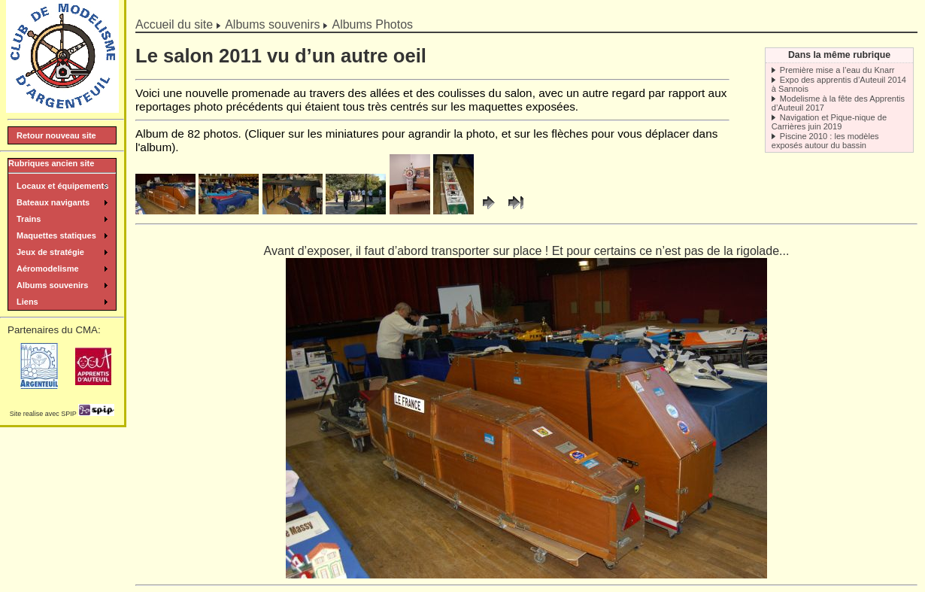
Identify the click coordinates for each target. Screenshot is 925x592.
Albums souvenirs (272, 24)
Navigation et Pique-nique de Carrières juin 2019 (829, 122)
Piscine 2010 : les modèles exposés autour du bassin (825, 141)
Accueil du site (174, 24)
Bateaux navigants (53, 202)
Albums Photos (372, 24)
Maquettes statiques (56, 235)
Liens (27, 301)
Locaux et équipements (62, 185)
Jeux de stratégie (50, 252)
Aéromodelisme (48, 268)
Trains (29, 218)
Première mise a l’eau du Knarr (837, 69)
